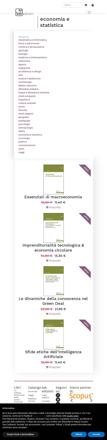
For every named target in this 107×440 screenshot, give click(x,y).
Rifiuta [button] (79, 434)
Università (32, 391)
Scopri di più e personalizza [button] (20, 434)
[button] (71, 400)
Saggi (31, 395)
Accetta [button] (96, 434)
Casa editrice (45, 396)
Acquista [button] (53, 207)
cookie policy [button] (72, 416)
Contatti (46, 401)
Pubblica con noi (32, 399)
